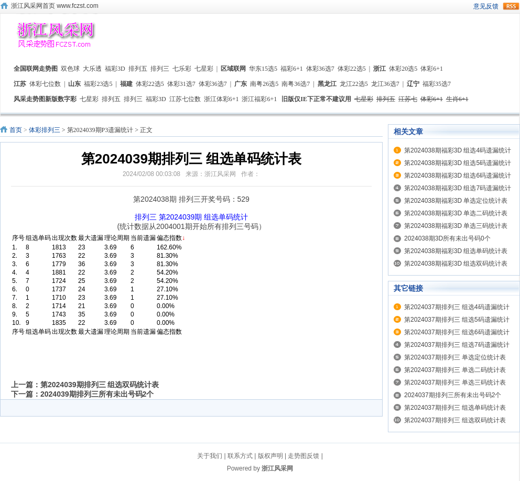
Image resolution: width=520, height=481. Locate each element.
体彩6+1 (431, 68)
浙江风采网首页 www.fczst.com (55, 5)
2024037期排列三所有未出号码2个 (452, 395)
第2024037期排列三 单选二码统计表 (455, 370)
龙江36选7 (385, 84)
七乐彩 (181, 68)
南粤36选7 (295, 84)
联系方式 (240, 456)
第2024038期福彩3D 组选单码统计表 (455, 251)
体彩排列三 (44, 130)
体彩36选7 (320, 68)
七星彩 (203, 68)
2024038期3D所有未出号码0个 (447, 238)
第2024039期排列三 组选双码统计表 (99, 384)
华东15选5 (263, 68)
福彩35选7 (436, 84)
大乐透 (92, 68)
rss (511, 6)
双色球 (70, 68)
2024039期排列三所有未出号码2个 (97, 394)
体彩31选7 (181, 84)
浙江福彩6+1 (259, 99)
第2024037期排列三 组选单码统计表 (455, 407)
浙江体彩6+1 (221, 99)
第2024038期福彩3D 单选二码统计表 (455, 213)
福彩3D (115, 68)
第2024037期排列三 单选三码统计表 (455, 382)
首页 (15, 130)
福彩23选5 (98, 84)
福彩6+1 (291, 68)
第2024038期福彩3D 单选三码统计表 (455, 225)
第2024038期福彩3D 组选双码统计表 (455, 263)
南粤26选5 (264, 84)
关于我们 (209, 456)
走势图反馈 (303, 456)
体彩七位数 (45, 84)
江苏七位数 (185, 99)
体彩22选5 (352, 68)
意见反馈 (486, 6)
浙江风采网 (277, 468)
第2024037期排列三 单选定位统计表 (455, 357)
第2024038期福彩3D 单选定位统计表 (455, 200)
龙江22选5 (354, 84)
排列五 (137, 68)
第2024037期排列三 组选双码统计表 (455, 420)
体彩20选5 (403, 68)
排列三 (159, 68)
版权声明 (270, 456)
